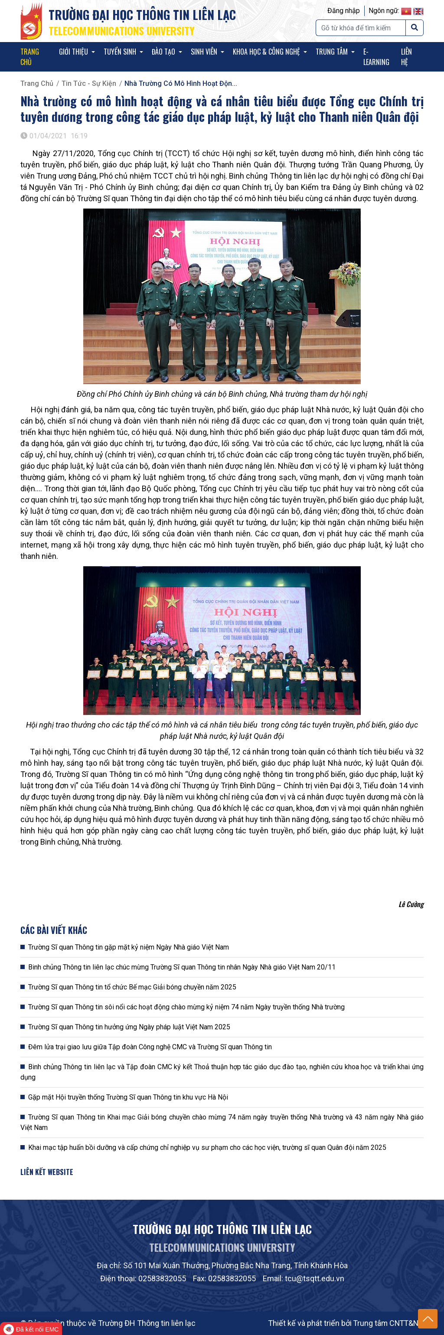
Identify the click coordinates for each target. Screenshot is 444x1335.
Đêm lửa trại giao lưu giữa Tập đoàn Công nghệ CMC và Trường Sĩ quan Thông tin (150, 1047)
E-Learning (376, 56)
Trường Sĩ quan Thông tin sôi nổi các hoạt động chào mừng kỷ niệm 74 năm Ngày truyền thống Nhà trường (186, 1007)
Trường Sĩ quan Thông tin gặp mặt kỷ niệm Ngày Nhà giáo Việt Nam (128, 947)
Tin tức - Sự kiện (89, 83)
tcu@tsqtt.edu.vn (314, 1278)
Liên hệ (406, 56)
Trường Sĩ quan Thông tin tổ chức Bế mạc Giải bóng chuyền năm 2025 (132, 987)
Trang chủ (29, 56)
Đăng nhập (343, 11)
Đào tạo (164, 51)
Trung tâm (332, 51)
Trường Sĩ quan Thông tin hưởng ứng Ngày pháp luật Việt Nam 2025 (129, 1027)
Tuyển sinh (121, 51)
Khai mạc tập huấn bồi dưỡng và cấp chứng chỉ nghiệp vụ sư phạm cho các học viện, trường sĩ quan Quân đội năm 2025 (207, 1147)
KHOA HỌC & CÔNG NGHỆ (267, 51)
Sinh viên (205, 51)
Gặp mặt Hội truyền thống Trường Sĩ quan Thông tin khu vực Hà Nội (128, 1097)
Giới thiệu (74, 51)
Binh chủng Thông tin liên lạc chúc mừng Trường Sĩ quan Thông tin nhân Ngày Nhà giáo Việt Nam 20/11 (182, 967)
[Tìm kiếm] (361, 28)
